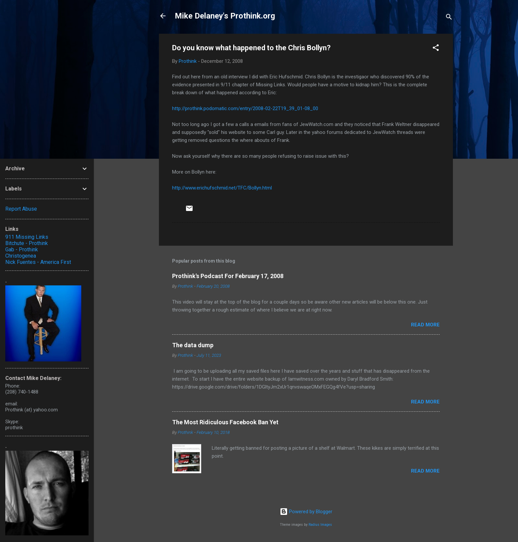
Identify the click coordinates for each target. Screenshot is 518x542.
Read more (425, 325)
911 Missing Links (26, 237)
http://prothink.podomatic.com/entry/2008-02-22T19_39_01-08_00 (245, 108)
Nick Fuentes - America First (38, 262)
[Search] (449, 18)
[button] (436, 49)
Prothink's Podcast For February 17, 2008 (227, 275)
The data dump (192, 345)
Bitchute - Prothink (26, 243)
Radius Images (320, 524)
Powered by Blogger (306, 512)
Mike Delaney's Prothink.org (225, 16)
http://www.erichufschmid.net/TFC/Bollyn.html (222, 188)
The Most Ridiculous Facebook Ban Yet (225, 422)
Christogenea (20, 256)
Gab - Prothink (21, 249)
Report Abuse (21, 209)
